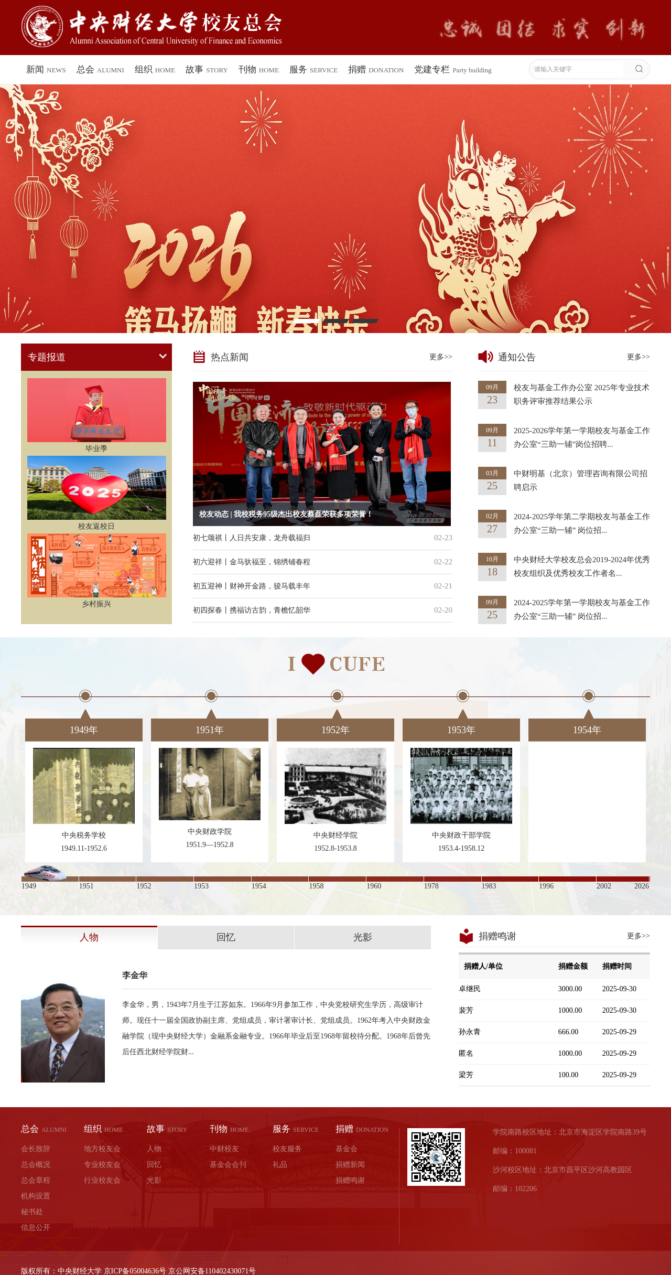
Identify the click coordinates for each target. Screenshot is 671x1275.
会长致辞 (35, 1149)
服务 (313, 69)
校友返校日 (96, 526)
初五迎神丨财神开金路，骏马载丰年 (251, 586)
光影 (362, 937)
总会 (100, 69)
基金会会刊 (228, 1165)
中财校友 (224, 1149)
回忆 (226, 937)
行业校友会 (102, 1180)
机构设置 (35, 1196)
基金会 (347, 1149)
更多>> (440, 357)
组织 (155, 69)
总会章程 (35, 1180)
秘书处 (32, 1212)
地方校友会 (102, 1149)
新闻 (46, 69)
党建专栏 (452, 69)
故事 (207, 69)
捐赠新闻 (350, 1165)
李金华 (134, 975)
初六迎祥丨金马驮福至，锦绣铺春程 (251, 562)
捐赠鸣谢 (350, 1180)
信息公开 (35, 1227)
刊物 (259, 69)
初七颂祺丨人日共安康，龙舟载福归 (251, 538)
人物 (89, 937)
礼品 (280, 1165)
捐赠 (376, 69)
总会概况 (35, 1165)
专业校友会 (102, 1165)
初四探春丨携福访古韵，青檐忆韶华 (251, 610)
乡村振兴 (96, 604)
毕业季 (96, 449)
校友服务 (287, 1149)
